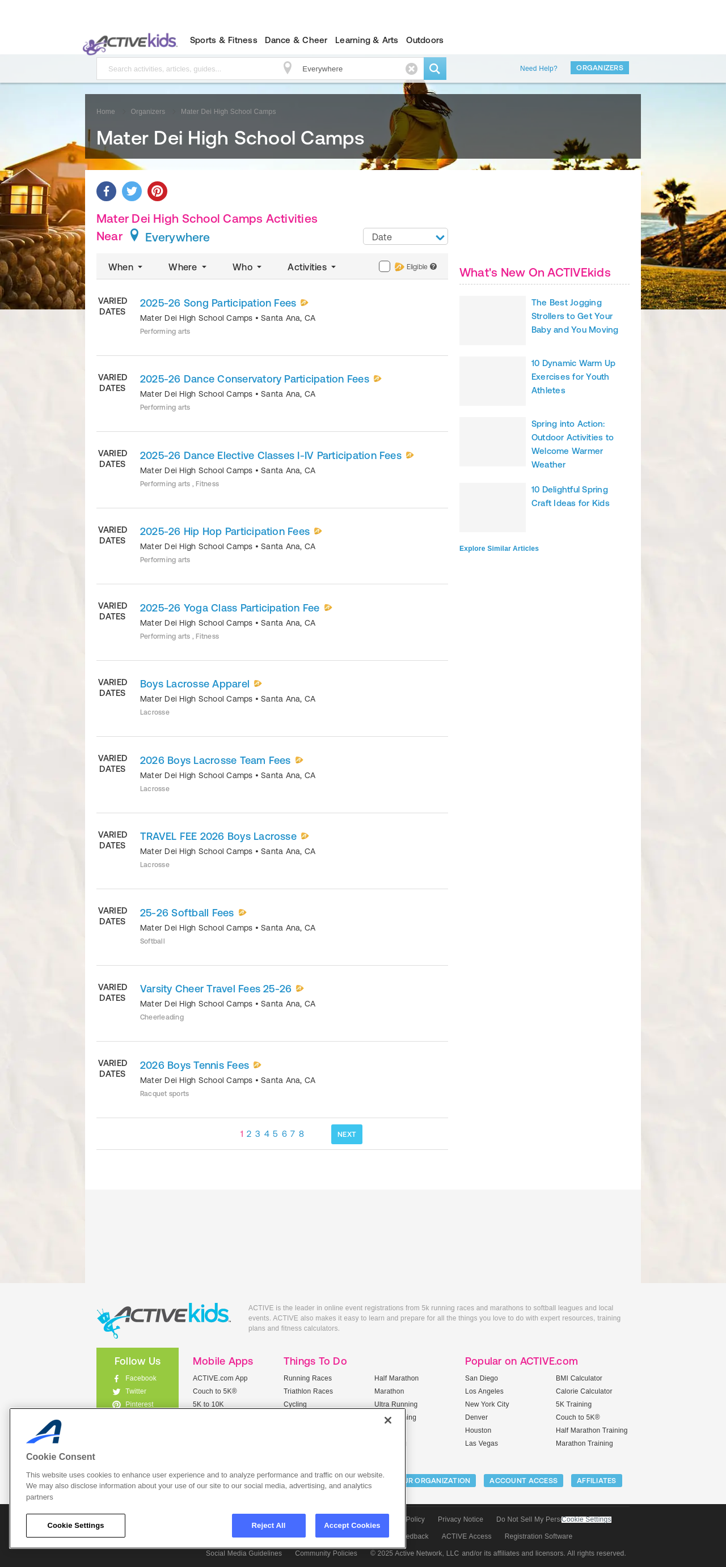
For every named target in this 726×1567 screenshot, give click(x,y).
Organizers (599, 67)
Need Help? (539, 69)
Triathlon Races (308, 1391)
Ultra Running (396, 1404)
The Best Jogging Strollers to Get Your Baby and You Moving (575, 316)
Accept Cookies (352, 1525)
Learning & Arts (367, 40)
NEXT (346, 1134)
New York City (487, 1404)
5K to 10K (208, 1404)
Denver (476, 1417)
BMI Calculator (579, 1378)
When (126, 267)
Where (188, 267)
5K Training (574, 1404)
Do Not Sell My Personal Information (553, 1519)
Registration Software (539, 1536)
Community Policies (326, 1553)
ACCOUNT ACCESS (523, 1480)
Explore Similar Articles (499, 549)
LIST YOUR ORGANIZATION (423, 1480)
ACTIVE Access (467, 1536)
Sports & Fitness (224, 40)
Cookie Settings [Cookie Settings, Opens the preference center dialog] (75, 1525)
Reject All (269, 1525)
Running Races (308, 1378)
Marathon (389, 1391)
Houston (478, 1430)
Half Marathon (396, 1378)
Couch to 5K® (215, 1391)
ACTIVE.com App (220, 1378)
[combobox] (405, 236)
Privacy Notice (460, 1519)
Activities (313, 267)
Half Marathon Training (592, 1430)
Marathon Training (584, 1443)
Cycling (295, 1404)
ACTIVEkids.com (128, 40)
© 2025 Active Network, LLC (414, 1553)
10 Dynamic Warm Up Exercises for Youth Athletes (573, 376)
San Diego (481, 1378)
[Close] (387, 1420)
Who (248, 267)
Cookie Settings (586, 1520)
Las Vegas (481, 1443)
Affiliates (597, 1480)
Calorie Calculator (584, 1391)
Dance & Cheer (296, 40)
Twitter (135, 1391)
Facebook (141, 1378)
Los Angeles (484, 1391)
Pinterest (139, 1404)
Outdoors (425, 40)
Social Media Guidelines (244, 1553)
